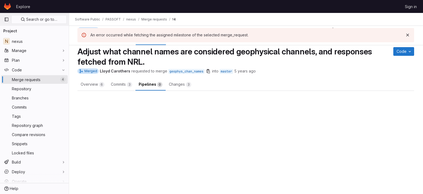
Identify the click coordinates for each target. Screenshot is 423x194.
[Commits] (34, 107)
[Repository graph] (34, 125)
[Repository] (34, 88)
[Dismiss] (408, 35)
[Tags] (34, 116)
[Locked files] (34, 152)
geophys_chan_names (187, 71)
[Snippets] (34, 143)
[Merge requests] (34, 79)
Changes (180, 84)
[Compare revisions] (34, 134)
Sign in (411, 6)
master (226, 71)
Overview (93, 84)
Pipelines (151, 84)
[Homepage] (7, 6)
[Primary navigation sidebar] (6, 19)
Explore (23, 6)
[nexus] (34, 41)
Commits (121, 84)
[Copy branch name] (208, 71)
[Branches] (34, 97)
